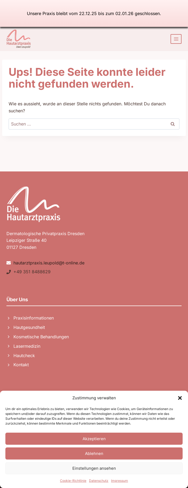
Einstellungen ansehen (94, 468)
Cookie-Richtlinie (73, 481)
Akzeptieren (94, 438)
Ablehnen (94, 453)
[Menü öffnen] (176, 39)
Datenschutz (98, 481)
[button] (180, 398)
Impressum (119, 481)
